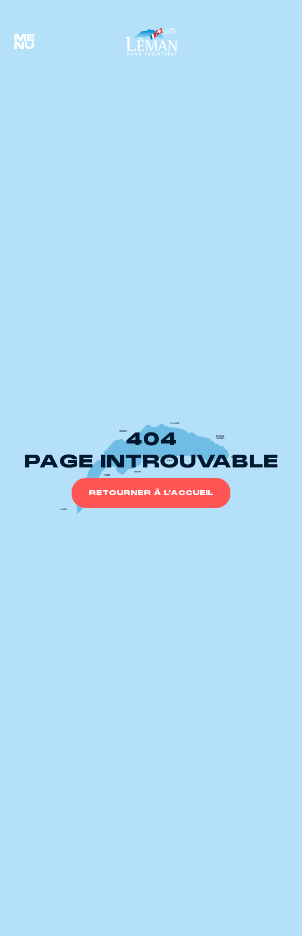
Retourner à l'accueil (151, 493)
